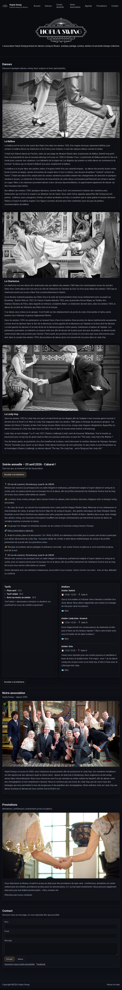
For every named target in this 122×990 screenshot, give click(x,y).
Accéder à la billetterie (14, 474)
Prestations (101, 6)
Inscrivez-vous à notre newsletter (19, 966)
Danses (48, 6)
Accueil (37, 6)
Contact (114, 6)
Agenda (88, 6)
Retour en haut (113, 986)
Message (8, 941)
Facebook (41, 966)
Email (6, 931)
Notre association (75, 5)
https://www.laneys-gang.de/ (21, 530)
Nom (6, 922)
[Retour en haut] (16, 6)
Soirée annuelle (60, 5)
